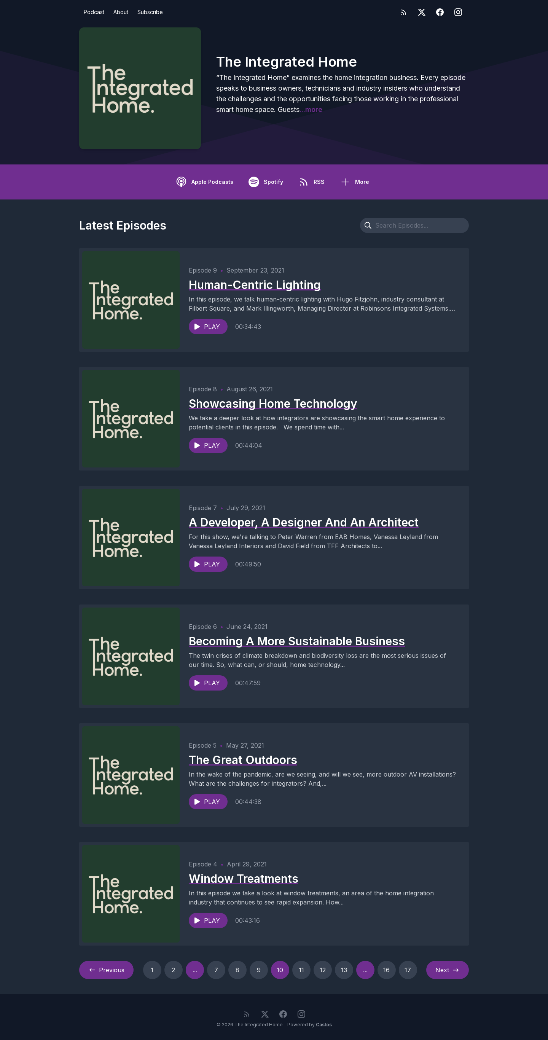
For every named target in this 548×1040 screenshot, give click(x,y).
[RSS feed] (403, 12)
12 (323, 970)
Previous (106, 970)
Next (447, 970)
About (120, 12)
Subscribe (150, 12)
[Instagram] (458, 12)
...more (310, 109)
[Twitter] (421, 12)
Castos (324, 1024)
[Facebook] (440, 12)
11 (301, 970)
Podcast (94, 12)
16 (386, 970)
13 (344, 970)
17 (408, 970)
